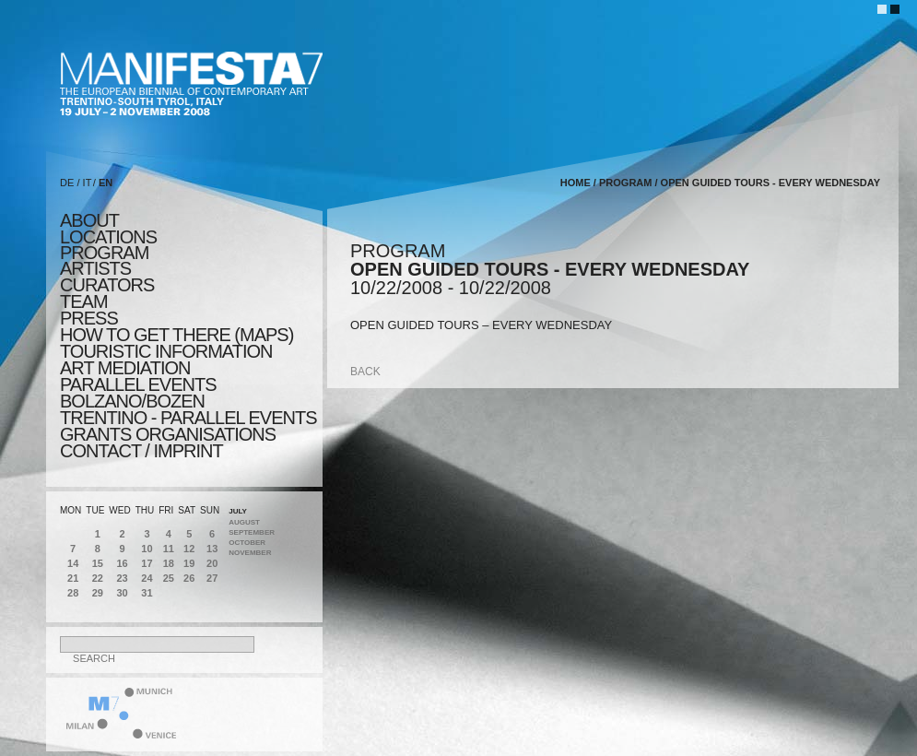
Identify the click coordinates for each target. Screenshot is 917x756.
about (89, 220)
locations (108, 237)
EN (105, 182)
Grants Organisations (168, 434)
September (252, 532)
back (365, 371)
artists (95, 268)
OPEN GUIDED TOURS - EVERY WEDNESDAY (770, 182)
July (238, 511)
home (575, 182)
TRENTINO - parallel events (188, 417)
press (89, 318)
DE (67, 182)
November (250, 553)
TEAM (84, 301)
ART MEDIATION (125, 368)
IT (87, 182)
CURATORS (107, 285)
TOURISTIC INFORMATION (166, 351)
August (244, 522)
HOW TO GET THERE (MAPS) (176, 334)
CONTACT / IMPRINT (141, 451)
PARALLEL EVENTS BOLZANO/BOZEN (138, 392)
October (247, 542)
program (104, 252)
